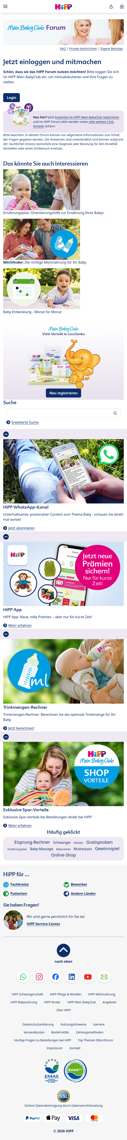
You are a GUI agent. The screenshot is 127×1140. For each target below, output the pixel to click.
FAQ (63, 49)
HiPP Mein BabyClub (81, 1002)
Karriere (99, 1024)
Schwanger (62, 842)
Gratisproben (99, 842)
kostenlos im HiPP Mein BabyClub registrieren (87, 117)
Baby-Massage (41, 849)
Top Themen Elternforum (95, 1040)
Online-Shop (63, 855)
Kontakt (74, 1048)
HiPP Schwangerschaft (27, 994)
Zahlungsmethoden (89, 1032)
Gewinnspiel (107, 848)
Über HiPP (63, 1010)
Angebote (109, 1002)
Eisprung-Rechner (32, 842)
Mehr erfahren (20, 625)
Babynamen (63, 849)
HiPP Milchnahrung (101, 994)
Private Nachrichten (83, 49)
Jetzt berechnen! (21, 728)
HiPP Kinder (52, 1002)
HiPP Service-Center (43, 923)
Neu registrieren (64, 393)
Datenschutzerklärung (38, 1024)
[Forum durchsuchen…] (63, 413)
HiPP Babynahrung (24, 1002)
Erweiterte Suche (25, 422)
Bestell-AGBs (60, 1032)
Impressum (55, 1048)
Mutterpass (83, 849)
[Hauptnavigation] (6, 6)
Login (11, 97)
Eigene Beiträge (112, 49)
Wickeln (78, 843)
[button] (111, 6)
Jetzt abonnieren (21, 528)
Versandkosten (33, 1032)
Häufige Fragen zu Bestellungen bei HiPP (42, 1040)
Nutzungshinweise (73, 1024)
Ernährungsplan (17, 849)
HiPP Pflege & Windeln (65, 994)
